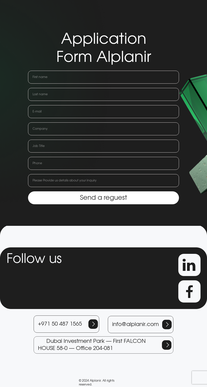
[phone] (103, 163)
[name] (103, 77)
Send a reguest (103, 198)
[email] (103, 111)
